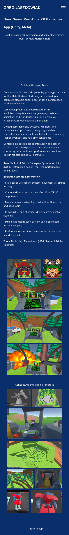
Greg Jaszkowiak (21, 7)
